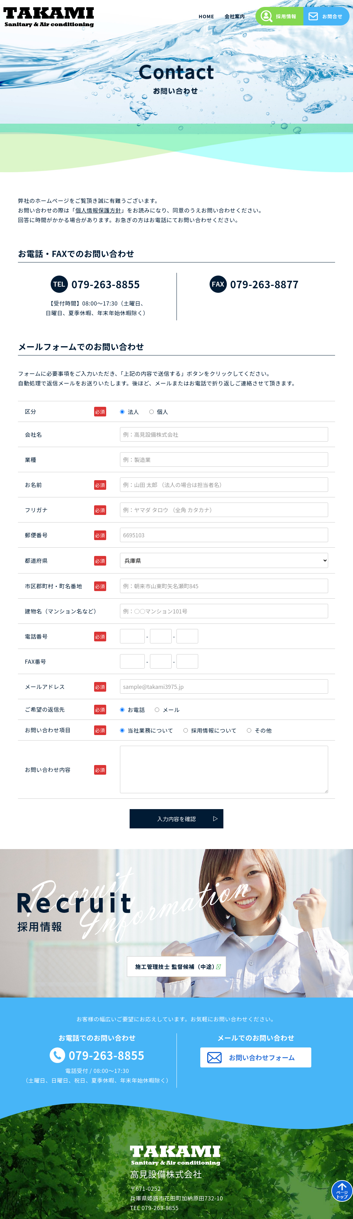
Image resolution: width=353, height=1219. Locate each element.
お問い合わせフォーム (262, 1057)
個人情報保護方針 (98, 210)
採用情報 (286, 16)
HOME (206, 16)
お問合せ (332, 16)
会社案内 (234, 16)
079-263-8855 (105, 284)
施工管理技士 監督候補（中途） (178, 966)
